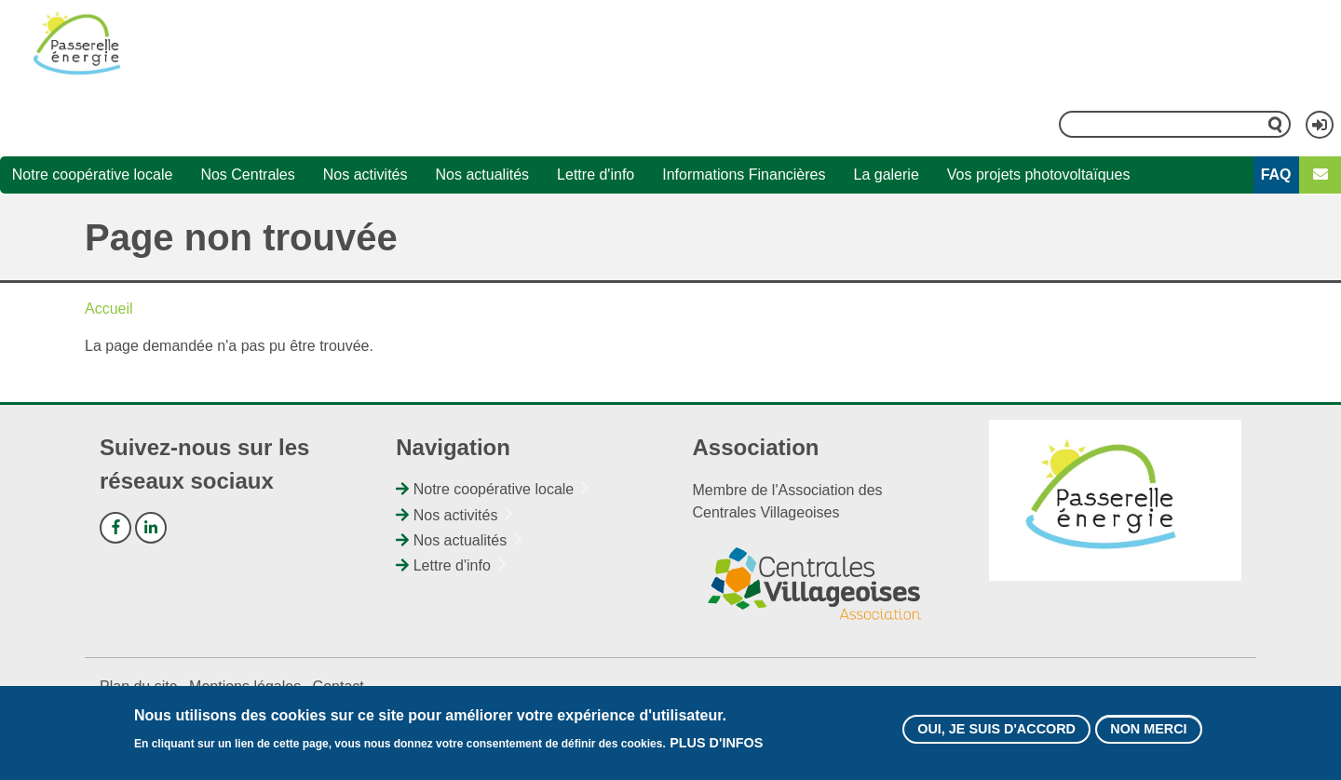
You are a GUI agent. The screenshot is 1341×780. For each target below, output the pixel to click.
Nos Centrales (247, 174)
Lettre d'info (595, 174)
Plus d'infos (716, 744)
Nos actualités (483, 174)
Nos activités (365, 174)
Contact (338, 686)
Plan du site (139, 686)
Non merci (1148, 729)
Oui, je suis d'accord (996, 729)
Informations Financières (743, 174)
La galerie (886, 174)
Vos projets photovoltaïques (1039, 174)
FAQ (1276, 174)
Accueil (109, 308)
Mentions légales (245, 686)
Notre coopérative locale (92, 174)
